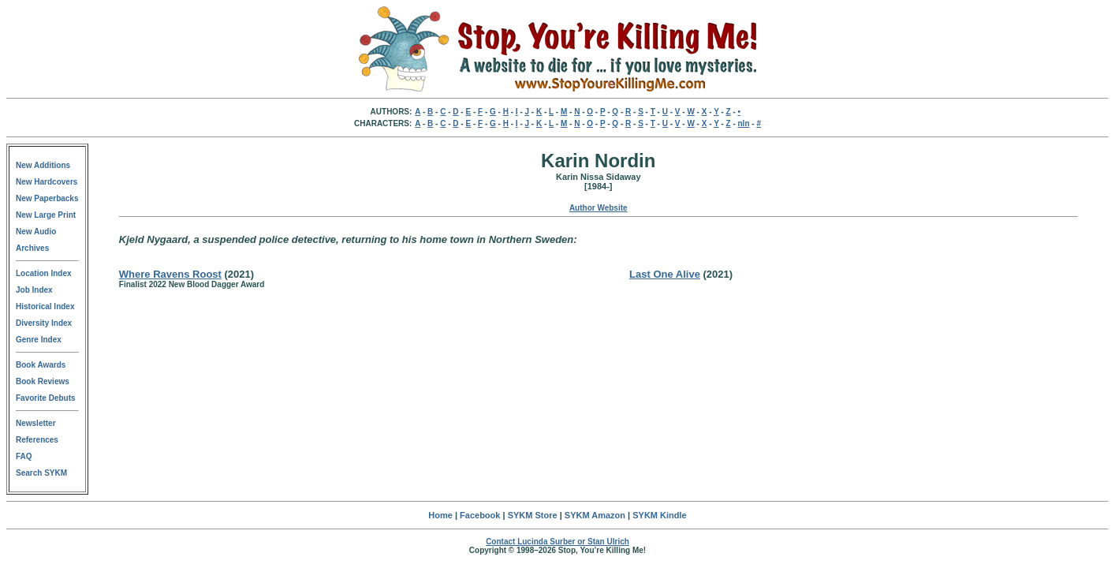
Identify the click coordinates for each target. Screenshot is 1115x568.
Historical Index (45, 306)
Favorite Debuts (46, 398)
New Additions (43, 165)
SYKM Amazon (595, 515)
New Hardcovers (46, 182)
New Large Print (46, 215)
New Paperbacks (47, 198)
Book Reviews (42, 381)
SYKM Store (533, 515)
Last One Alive (664, 274)
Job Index (34, 290)
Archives (32, 248)
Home (440, 515)
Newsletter (36, 423)
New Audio (36, 231)
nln (744, 123)
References (37, 439)
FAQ (24, 456)
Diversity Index (44, 323)
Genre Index (39, 339)
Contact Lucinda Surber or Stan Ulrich (557, 541)
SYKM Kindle (659, 515)
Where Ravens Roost (170, 274)
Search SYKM (41, 473)
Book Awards (40, 365)
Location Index (44, 273)
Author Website (598, 208)
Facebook (480, 515)
